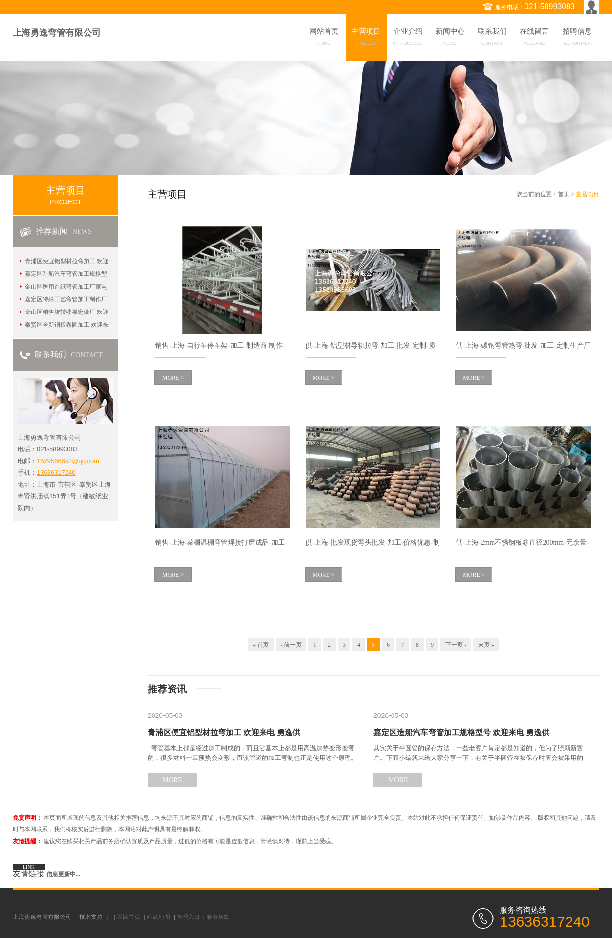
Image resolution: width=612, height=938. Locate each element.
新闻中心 (450, 38)
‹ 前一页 (291, 644)
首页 (563, 194)
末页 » (486, 644)
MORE (172, 779)
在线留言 (534, 38)
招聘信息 (578, 38)
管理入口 (188, 917)
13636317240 (56, 472)
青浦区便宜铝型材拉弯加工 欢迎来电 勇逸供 (224, 732)
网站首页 (324, 38)
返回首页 (128, 917)
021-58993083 (550, 6)
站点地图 (158, 917)
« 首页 (261, 644)
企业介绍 (408, 38)
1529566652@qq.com (68, 461)
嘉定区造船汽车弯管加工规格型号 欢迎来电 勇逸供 (461, 732)
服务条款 (218, 917)
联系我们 (492, 38)
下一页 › (455, 644)
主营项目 (366, 38)
